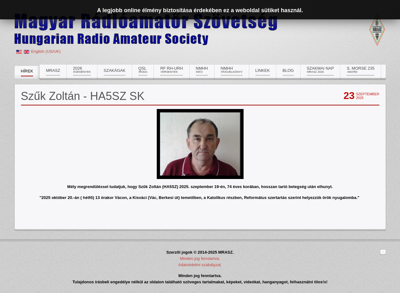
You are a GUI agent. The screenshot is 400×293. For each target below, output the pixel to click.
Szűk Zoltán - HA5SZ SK (83, 96)
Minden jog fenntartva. (200, 258)
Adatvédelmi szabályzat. (200, 264)
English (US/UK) (46, 51)
